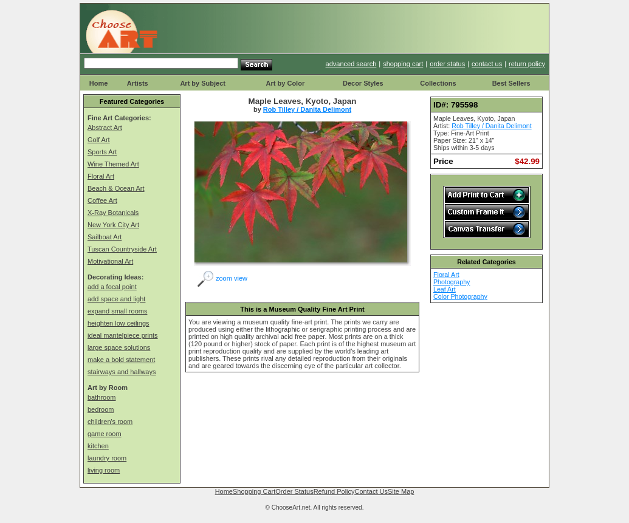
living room (104, 470)
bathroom (101, 397)
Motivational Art (110, 261)
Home (98, 83)
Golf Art (99, 139)
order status (447, 63)
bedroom (101, 409)
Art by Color (285, 83)
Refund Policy (334, 491)
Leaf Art (444, 289)
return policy (527, 63)
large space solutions (119, 347)
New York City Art (113, 224)
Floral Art (101, 176)
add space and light (116, 299)
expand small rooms (117, 311)
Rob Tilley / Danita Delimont (307, 109)
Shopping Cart (254, 491)
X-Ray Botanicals (113, 212)
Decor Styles (363, 83)
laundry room (107, 458)
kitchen (98, 446)
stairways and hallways (122, 371)
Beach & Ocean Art (116, 188)
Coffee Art (102, 200)
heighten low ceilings (119, 323)
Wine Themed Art (113, 164)
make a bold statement (121, 359)
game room (105, 433)
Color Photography (460, 296)
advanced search (351, 63)
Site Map (401, 491)
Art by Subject (202, 83)
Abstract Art (105, 127)
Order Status (294, 491)
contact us (487, 63)
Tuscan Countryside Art (122, 249)
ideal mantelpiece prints (123, 335)
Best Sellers (511, 83)
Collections (438, 83)
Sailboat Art (105, 237)
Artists (137, 83)
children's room (110, 421)
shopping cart (403, 63)
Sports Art (102, 152)
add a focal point (112, 286)
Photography (451, 281)
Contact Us (371, 491)
